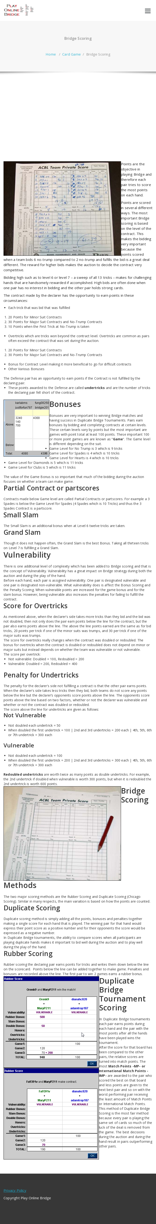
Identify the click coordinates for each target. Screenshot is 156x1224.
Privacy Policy (15, 1190)
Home (51, 54)
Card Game (71, 54)
